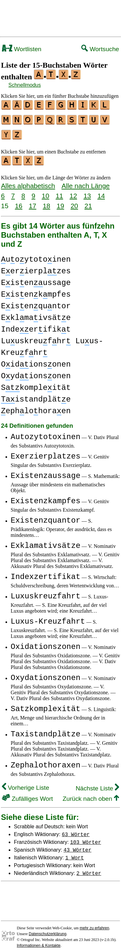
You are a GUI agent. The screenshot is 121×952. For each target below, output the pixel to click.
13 (87, 192)
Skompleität (36, 384)
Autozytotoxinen (45, 433)
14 (101, 192)
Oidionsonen (36, 360)
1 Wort (74, 853)
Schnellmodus (24, 85)
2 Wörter (88, 869)
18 (46, 202)
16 (18, 202)
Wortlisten (21, 49)
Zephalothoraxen (45, 761)
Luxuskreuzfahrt (45, 592)
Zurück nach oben (91, 794)
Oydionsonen (36, 372)
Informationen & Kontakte (38, 941)
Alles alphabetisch (28, 182)
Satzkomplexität (45, 705)
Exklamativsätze (45, 542)
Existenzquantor (45, 516)
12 (73, 192)
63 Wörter (76, 830)
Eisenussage (36, 279)
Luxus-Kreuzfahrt (48, 617)
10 (45, 192)
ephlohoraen (36, 407)
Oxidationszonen (45, 643)
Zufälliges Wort (27, 794)
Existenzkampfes (45, 497)
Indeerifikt (36, 325)
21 (88, 202)
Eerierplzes (36, 267)
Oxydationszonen (45, 674)
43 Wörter (77, 845)
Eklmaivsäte (36, 314)
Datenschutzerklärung (47, 930)
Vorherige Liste (25, 783)
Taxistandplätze (45, 730)
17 (32, 202)
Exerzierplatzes (45, 452)
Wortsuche (100, 49)
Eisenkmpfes (36, 290)
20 (74, 202)
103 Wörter (85, 838)
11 (59, 192)
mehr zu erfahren (94, 924)
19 (60, 202)
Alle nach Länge (86, 182)
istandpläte (36, 395)
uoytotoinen (36, 255)
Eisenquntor (36, 302)
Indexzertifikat (45, 573)
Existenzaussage (45, 472)
